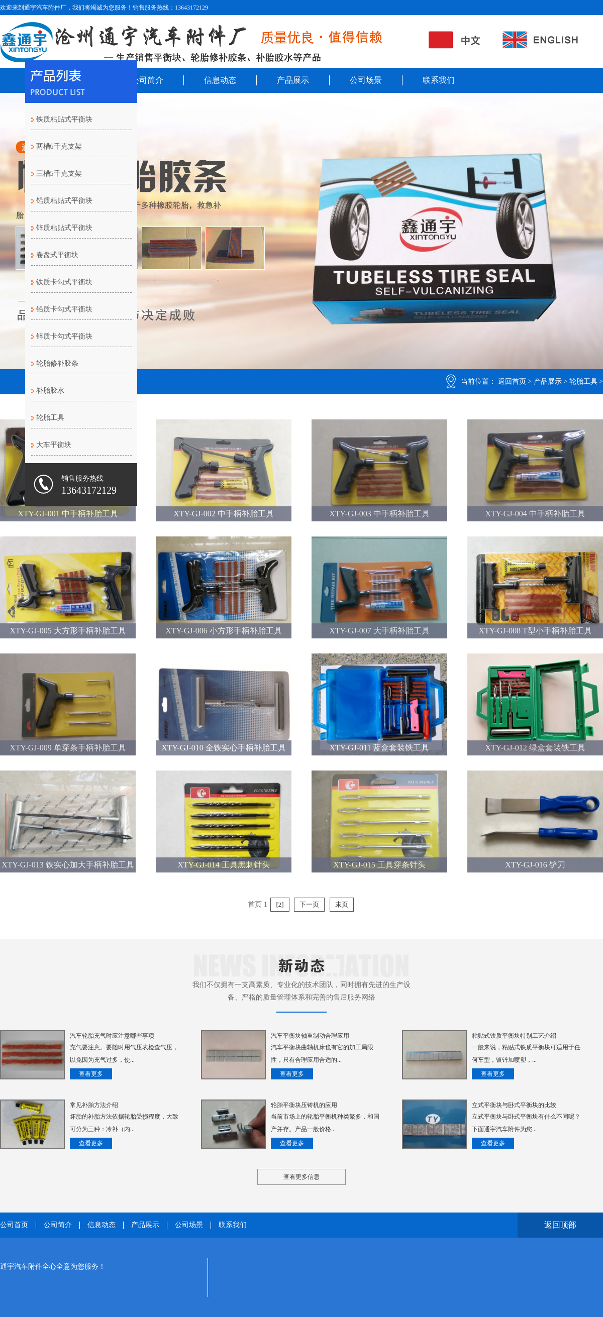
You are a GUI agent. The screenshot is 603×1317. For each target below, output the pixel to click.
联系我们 (439, 80)
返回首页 (512, 381)
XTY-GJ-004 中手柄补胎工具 (535, 513)
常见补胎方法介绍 (94, 1105)
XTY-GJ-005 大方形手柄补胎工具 (68, 630)
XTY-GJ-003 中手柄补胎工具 (379, 513)
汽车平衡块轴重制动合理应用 (310, 1035)
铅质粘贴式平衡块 (64, 200)
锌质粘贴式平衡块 (64, 228)
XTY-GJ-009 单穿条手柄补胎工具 (68, 747)
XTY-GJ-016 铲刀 (535, 864)
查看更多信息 (301, 1176)
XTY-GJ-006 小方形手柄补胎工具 (223, 630)
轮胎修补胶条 (57, 363)
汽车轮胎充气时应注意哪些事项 (112, 1035)
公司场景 (366, 80)
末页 (341, 904)
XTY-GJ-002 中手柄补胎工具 (223, 513)
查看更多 (91, 1073)
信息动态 (220, 80)
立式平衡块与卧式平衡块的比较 (514, 1105)
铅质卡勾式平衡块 (64, 309)
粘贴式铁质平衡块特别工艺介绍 (514, 1035)
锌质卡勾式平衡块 (64, 336)
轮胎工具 (583, 381)
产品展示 (293, 80)
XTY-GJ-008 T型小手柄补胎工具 (534, 630)
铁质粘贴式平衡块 (64, 119)
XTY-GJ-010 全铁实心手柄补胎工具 (223, 747)
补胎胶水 (50, 390)
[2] (279, 904)
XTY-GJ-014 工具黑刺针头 (223, 864)
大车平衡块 (53, 445)
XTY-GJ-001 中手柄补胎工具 (68, 513)
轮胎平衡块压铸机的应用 (304, 1105)
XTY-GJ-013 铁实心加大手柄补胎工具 (68, 864)
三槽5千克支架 (59, 173)
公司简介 (147, 80)
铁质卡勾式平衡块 (64, 282)
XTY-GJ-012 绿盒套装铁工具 (535, 747)
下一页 (309, 904)
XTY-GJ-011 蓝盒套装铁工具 (380, 747)
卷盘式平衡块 (57, 255)
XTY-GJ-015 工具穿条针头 (379, 864)
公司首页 (14, 1225)
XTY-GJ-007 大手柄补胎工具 (379, 630)
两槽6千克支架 (59, 146)
